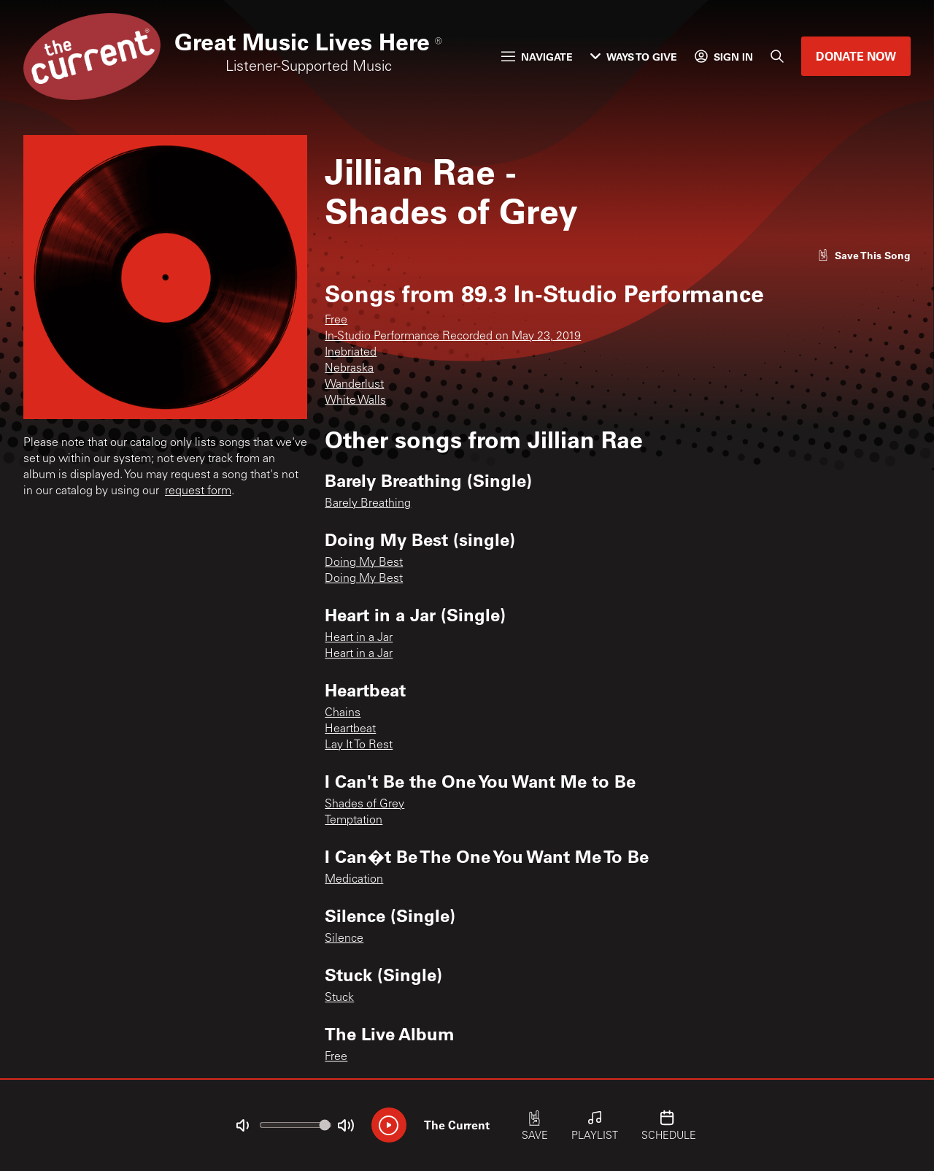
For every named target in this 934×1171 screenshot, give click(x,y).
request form (198, 491)
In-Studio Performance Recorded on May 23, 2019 (453, 336)
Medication (354, 880)
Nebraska (349, 369)
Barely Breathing (368, 504)
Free (336, 320)
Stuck (339, 998)
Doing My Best (364, 563)
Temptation (353, 820)
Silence (344, 939)
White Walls (355, 401)
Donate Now (856, 56)
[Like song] (864, 255)
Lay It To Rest (359, 745)
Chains (342, 713)
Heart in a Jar (359, 638)
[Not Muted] (242, 1126)
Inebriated (351, 352)
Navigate (537, 57)
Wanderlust (354, 385)
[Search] (777, 56)
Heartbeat (350, 729)
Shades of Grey (364, 804)
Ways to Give (633, 57)
